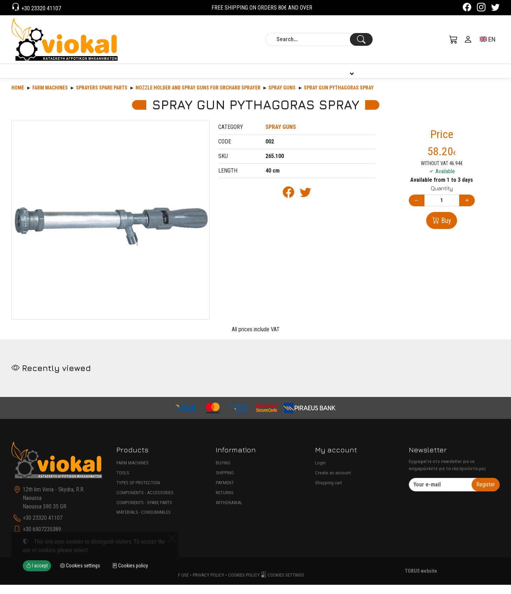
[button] (453, 39)
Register (485, 493)
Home (17, 97)
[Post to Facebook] (288, 203)
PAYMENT (225, 492)
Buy (445, 229)
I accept (37, 565)
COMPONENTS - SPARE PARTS (144, 511)
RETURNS (224, 502)
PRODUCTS (57, 75)
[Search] (319, 39)
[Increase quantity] (467, 210)
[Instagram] (481, 8)
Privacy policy (208, 584)
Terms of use (175, 584)
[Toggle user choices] (468, 39)
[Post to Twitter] (305, 203)
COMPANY (223, 75)
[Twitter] (495, 8)
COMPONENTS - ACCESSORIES (145, 502)
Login (320, 472)
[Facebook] (467, 8)
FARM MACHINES (132, 472)
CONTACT (476, 75)
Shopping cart (328, 492)
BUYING (223, 472)
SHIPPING (225, 482)
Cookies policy (244, 584)
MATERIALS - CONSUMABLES (143, 521)
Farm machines (50, 97)
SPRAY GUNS (282, 97)
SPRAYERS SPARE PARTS (101, 97)
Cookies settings (282, 584)
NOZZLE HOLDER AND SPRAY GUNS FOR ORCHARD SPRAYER (198, 97)
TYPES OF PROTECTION (138, 492)
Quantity (442, 197)
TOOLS (122, 482)
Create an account (333, 482)
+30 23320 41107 (40, 8)
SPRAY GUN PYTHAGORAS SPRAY (339, 97)
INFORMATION (350, 75)
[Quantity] (442, 210)
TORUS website (421, 580)
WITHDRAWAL (229, 511)
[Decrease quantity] (416, 210)
